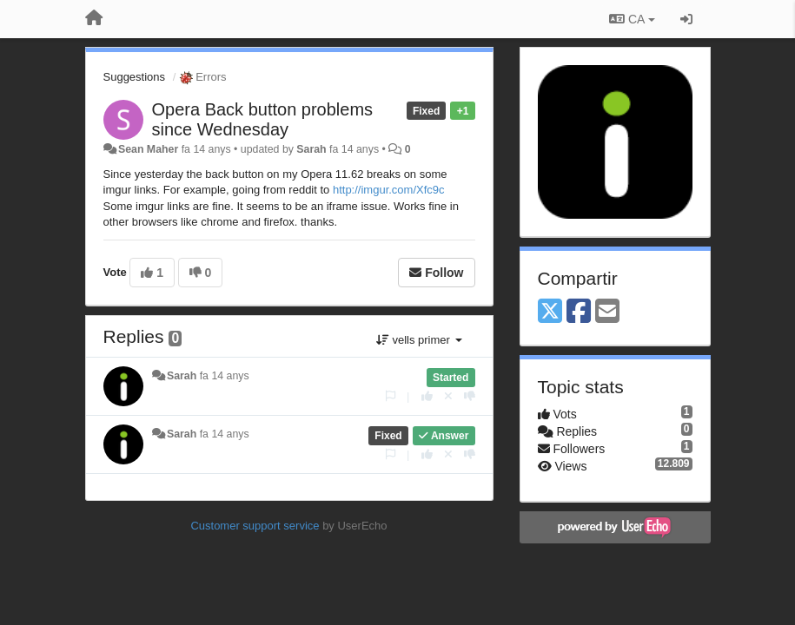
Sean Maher (148, 149)
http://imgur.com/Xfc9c (389, 189)
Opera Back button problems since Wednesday (263, 119)
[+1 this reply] (427, 396)
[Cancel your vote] (448, 396)
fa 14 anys (224, 376)
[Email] (607, 312)
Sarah (311, 149)
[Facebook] (578, 312)
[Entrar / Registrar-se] (686, 19)
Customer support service (254, 525)
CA (631, 19)
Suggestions (134, 76)
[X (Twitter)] (550, 312)
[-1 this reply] (469, 396)
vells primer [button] (419, 339)
